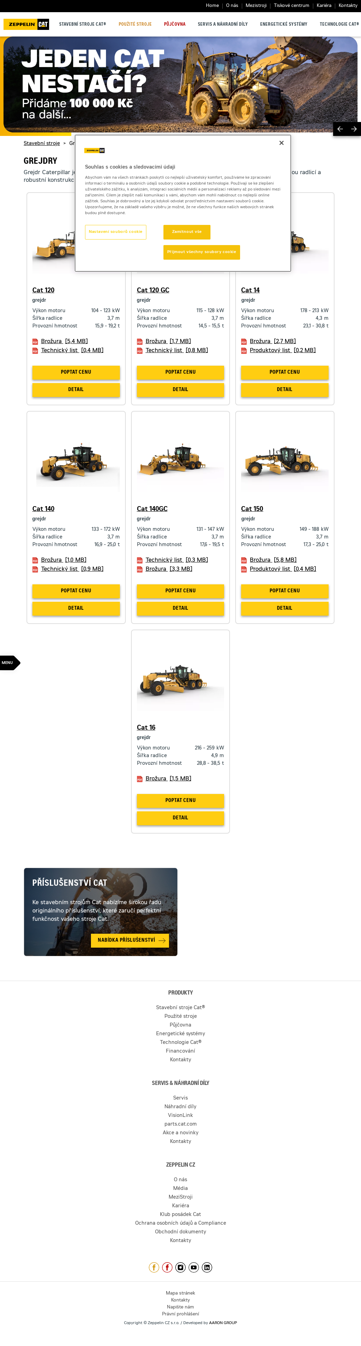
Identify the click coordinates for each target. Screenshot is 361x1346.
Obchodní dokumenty (180, 1232)
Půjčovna (175, 25)
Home (212, 6)
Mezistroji (256, 6)
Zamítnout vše (187, 232)
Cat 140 (43, 509)
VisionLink (180, 1115)
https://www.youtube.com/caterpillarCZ (194, 1267)
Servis (180, 1098)
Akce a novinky (181, 1133)
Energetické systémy (284, 25)
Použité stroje (135, 25)
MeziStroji (181, 1197)
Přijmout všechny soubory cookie (201, 252)
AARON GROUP (223, 1323)
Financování (180, 1051)
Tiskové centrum (291, 6)
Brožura (64, 341)
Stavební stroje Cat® (82, 25)
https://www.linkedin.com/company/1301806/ (207, 1267)
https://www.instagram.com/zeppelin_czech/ (180, 1267)
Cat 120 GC (153, 291)
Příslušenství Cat (70, 884)
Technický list (72, 351)
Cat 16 (146, 728)
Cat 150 (252, 509)
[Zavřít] (281, 143)
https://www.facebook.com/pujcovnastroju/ (167, 1267)
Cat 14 (250, 291)
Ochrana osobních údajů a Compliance (180, 1223)
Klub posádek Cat (180, 1215)
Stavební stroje (42, 143)
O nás (232, 6)
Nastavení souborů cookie (116, 232)
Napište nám (180, 1307)
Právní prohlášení (180, 1314)
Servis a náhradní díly (223, 25)
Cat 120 (43, 291)
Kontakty (348, 6)
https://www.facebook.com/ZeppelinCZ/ (154, 1267)
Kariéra (324, 6)
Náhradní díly (180, 1107)
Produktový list (283, 351)
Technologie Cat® (339, 25)
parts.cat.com (180, 1124)
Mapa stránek (180, 1293)
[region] (183, 203)
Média (180, 1188)
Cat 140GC (152, 509)
